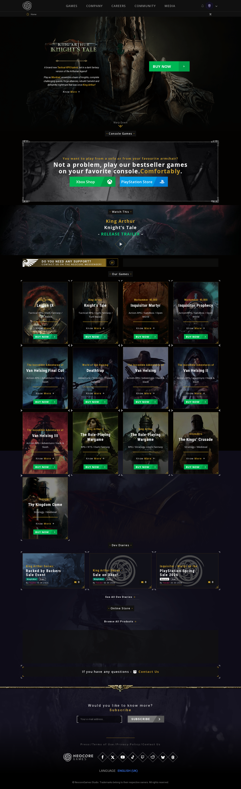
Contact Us (149, 672)
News (52, 578)
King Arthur (35, 578)
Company (94, 6)
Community (145, 6)
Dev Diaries (120, 545)
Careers (118, 6)
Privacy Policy (128, 744)
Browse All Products (118, 621)
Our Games (120, 274)
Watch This (120, 212)
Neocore (167, 578)
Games (71, 6)
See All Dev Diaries (118, 597)
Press (85, 744)
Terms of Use (103, 744)
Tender (32, 582)
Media (170, 6)
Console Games (120, 133)
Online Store (120, 608)
